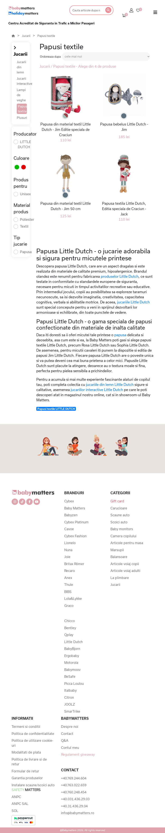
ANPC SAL (20, 804)
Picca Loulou (74, 683)
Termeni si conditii (26, 727)
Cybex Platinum (76, 522)
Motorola (71, 662)
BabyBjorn (72, 649)
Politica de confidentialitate (33, 734)
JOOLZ (69, 704)
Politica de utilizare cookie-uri (32, 743)
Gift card (117, 501)
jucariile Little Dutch (133, 302)
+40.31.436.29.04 (74, 806)
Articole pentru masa (126, 543)
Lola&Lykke (73, 598)
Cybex (69, 501)
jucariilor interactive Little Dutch (97, 390)
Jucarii (26, 35)
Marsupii (117, 550)
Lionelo (70, 543)
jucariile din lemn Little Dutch (110, 384)
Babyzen (71, 515)
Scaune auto (120, 515)
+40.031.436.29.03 (75, 799)
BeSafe (69, 676)
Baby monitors (121, 529)
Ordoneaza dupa (50, 56)
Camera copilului (123, 536)
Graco (68, 606)
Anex (68, 578)
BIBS (68, 592)
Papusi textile (46, 35)
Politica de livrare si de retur (29, 761)
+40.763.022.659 (73, 785)
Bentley (70, 628)
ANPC (16, 797)
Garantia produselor (27, 778)
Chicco (69, 621)
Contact (67, 734)
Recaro (69, 571)
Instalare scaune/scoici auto (33, 787)
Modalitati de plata (26, 752)
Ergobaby (71, 656)
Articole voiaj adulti (125, 571)
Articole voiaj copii (124, 564)
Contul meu (70, 747)
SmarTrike (72, 711)
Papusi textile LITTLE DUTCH (56, 408)
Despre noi (69, 727)
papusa (120, 335)
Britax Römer (74, 564)
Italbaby (70, 690)
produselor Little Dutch (120, 276)
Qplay (68, 635)
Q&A (64, 740)
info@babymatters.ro (77, 813)
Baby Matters (74, 508)
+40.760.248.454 (73, 792)
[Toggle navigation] (155, 13)
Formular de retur (25, 771)
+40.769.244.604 (73, 778)
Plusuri (22, 117)
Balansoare (118, 557)
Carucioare (118, 508)
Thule (68, 585)
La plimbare (119, 578)
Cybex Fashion (75, 536)
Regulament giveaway (78, 754)
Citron (69, 697)
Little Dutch (73, 642)
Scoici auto (118, 522)
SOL (15, 811)
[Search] (86, 10)
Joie (67, 557)
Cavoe (69, 529)
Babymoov (72, 670)
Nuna (68, 550)
